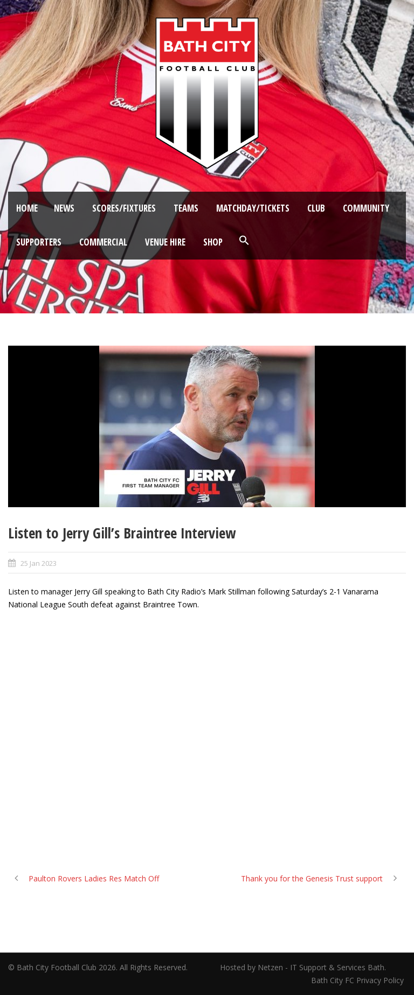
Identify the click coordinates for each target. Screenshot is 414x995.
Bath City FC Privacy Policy (358, 980)
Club (316, 208)
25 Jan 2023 (38, 563)
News (64, 208)
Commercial (103, 242)
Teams (186, 208)
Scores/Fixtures (124, 208)
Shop (213, 242)
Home (27, 208)
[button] (244, 241)
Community (366, 208)
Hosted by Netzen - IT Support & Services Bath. (303, 967)
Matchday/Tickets (252, 208)
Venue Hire (165, 242)
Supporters (38, 242)
